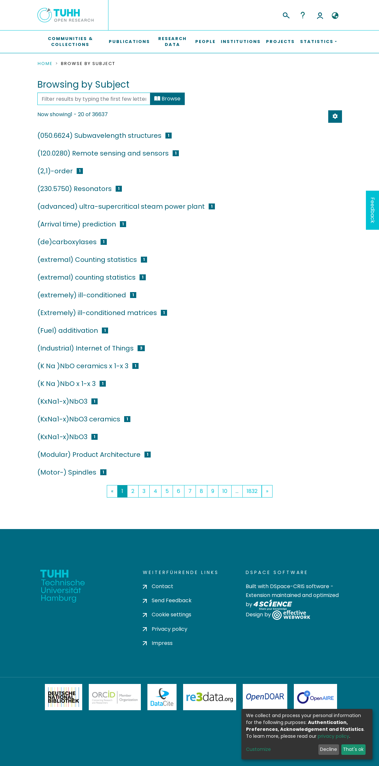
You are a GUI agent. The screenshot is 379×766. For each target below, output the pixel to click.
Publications (129, 41)
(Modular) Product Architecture (89, 454)
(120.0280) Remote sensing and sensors (103, 153)
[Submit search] (286, 14)
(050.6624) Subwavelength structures (99, 135)
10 (224, 491)
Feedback (372, 210)
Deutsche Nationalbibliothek (63, 697)
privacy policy (333, 736)
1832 (252, 491)
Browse (167, 98)
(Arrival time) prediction (76, 224)
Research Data (172, 41)
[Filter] (93, 99)
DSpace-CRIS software (299, 586)
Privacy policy (165, 629)
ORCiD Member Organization (115, 697)
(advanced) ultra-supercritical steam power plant (121, 206)
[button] (335, 16)
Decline (328, 749)
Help (302, 15)
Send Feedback (167, 600)
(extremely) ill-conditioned (81, 295)
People (205, 41)
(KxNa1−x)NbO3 (62, 436)
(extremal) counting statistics (86, 277)
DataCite (162, 697)
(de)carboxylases (67, 241)
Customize (258, 749)
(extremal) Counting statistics (87, 259)
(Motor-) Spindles (66, 472)
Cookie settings (167, 614)
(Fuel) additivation (67, 330)
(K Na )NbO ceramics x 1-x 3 (82, 366)
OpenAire (315, 697)
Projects (280, 41)
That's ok (353, 749)
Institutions (241, 41)
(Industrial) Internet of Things (85, 348)
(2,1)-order (55, 171)
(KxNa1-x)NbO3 (62, 401)
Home (45, 64)
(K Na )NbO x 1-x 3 (66, 383)
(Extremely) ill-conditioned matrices (97, 312)
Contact (158, 586)
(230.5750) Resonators (74, 188)
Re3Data (209, 697)
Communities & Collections (70, 41)
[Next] (267, 491)
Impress (158, 643)
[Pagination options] (335, 116)
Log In (320, 15)
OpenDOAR (265, 697)
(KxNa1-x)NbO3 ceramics (78, 419)
